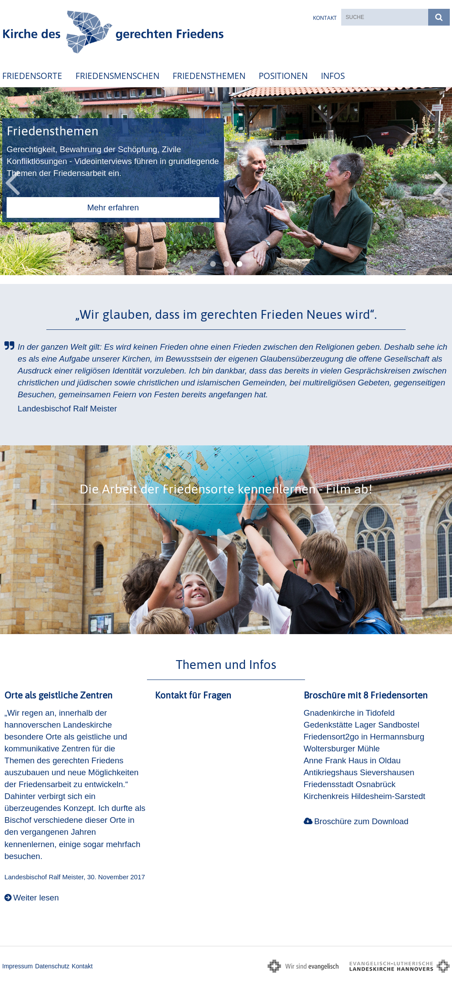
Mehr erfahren (113, 207)
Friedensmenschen (117, 75)
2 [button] (226, 264)
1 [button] (212, 264)
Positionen (283, 75)
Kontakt (325, 18)
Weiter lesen (36, 897)
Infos (333, 75)
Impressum (17, 966)
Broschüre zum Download (361, 821)
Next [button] (440, 181)
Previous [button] (12, 181)
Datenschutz (52, 966)
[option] (226, 181)
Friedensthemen (209, 75)
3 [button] (239, 264)
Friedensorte (32, 75)
